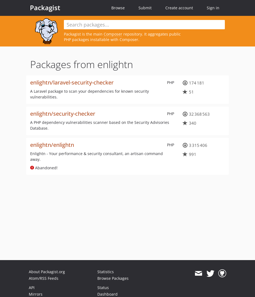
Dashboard (107, 294)
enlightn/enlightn (52, 144)
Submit (145, 7)
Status (103, 287)
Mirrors (35, 294)
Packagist (45, 7)
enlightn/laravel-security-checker (72, 82)
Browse (118, 7)
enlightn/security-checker (62, 113)
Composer (113, 34)
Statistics (105, 271)
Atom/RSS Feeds (43, 278)
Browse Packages (113, 278)
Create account (179, 7)
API (32, 287)
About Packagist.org (47, 271)
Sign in (213, 7)
